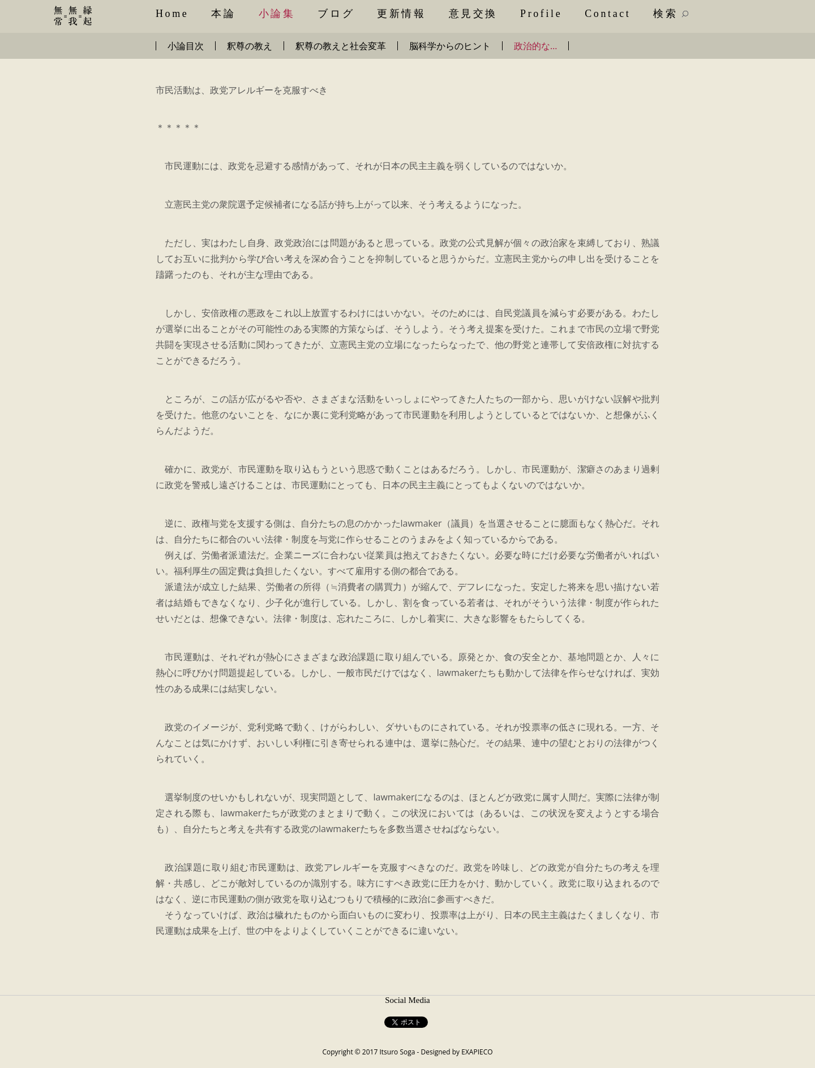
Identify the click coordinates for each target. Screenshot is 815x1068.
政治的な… (535, 46)
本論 (223, 13)
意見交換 (473, 13)
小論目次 (186, 46)
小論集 (277, 13)
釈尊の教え (249, 46)
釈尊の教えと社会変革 (340, 46)
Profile (541, 13)
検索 (670, 13)
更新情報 (401, 13)
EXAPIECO (476, 1052)
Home (172, 13)
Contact (607, 13)
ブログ (336, 13)
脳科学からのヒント (450, 46)
